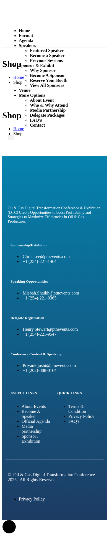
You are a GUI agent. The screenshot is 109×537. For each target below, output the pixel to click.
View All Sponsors (47, 85)
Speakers (27, 45)
